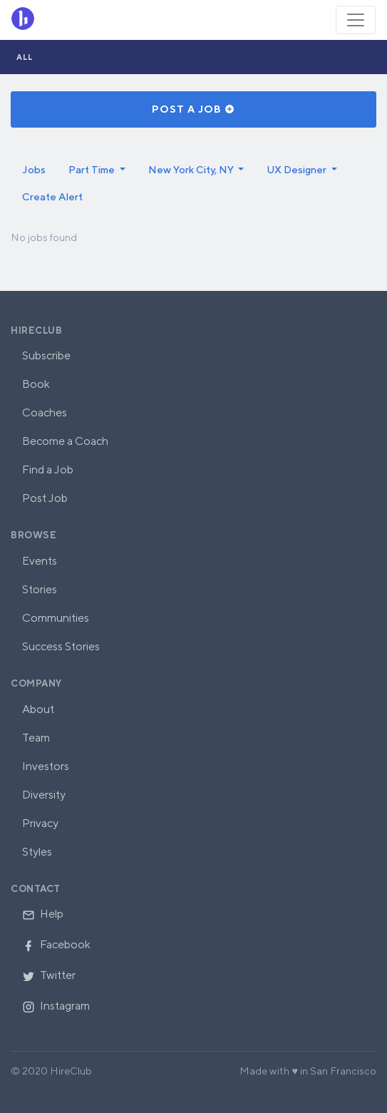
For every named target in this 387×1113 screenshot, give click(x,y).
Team (36, 737)
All (24, 56)
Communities (55, 618)
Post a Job (193, 109)
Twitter (49, 975)
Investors (45, 766)
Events (39, 561)
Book (36, 384)
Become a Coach (65, 441)
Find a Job (47, 469)
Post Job (45, 498)
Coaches (44, 412)
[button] (97, 169)
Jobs (34, 169)
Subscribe (46, 355)
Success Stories (61, 646)
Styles (37, 851)
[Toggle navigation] (356, 20)
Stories (39, 589)
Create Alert (52, 196)
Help (42, 913)
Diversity (44, 794)
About (38, 709)
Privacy (40, 823)
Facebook (56, 944)
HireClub (36, 330)
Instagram (56, 1005)
